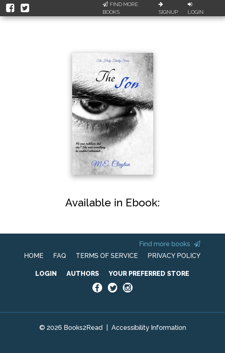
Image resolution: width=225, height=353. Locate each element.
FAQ (59, 256)
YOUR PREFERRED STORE (149, 273)
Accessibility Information (148, 327)
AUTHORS (82, 273)
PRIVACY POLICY (174, 256)
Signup (168, 8)
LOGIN (46, 273)
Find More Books (120, 8)
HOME (33, 256)
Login (196, 8)
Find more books (169, 244)
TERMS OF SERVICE (107, 256)
